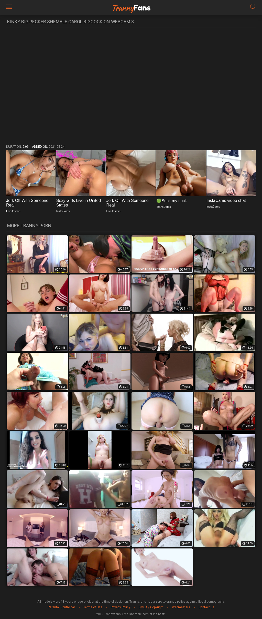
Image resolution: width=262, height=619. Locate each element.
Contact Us (206, 607)
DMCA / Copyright (151, 607)
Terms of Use (92, 607)
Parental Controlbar (61, 607)
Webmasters (181, 607)
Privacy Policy (120, 607)
